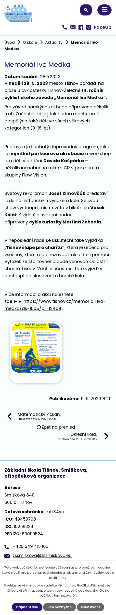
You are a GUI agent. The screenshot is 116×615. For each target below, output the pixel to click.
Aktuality (54, 42)
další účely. (58, 577)
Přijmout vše (27, 607)
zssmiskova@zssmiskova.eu (42, 555)
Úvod (9, 42)
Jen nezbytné (60, 607)
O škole (30, 42)
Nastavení (90, 607)
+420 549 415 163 (31, 546)
